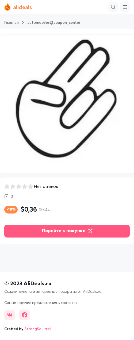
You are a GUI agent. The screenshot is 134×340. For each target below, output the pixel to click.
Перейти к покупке (67, 231)
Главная (11, 23)
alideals (18, 7)
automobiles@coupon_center (54, 23)
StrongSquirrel (37, 329)
